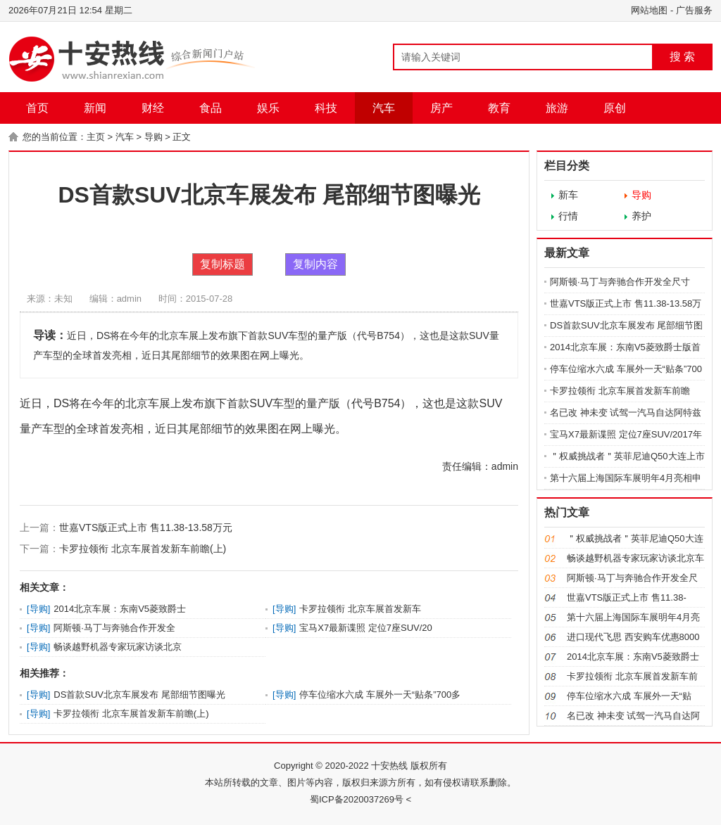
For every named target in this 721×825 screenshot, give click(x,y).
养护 (641, 216)
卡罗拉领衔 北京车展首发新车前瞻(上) (142, 548)
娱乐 (268, 108)
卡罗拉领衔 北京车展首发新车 (360, 608)
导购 (153, 137)
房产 (441, 108)
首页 (37, 108)
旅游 (557, 108)
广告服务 (694, 10)
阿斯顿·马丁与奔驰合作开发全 (114, 627)
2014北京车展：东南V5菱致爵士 (120, 608)
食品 (210, 108)
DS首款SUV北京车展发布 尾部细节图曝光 (139, 694)
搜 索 (682, 57)
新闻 (95, 108)
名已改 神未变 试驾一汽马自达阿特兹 (625, 412)
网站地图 (649, 10)
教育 (499, 108)
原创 (614, 108)
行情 (568, 216)
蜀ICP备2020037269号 (356, 799)
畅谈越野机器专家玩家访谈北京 (118, 646)
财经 (153, 108)
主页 (96, 137)
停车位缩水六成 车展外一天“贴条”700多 (379, 694)
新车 (568, 194)
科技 (326, 108)
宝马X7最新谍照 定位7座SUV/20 (365, 627)
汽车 (383, 108)
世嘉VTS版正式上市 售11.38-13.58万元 (145, 527)
